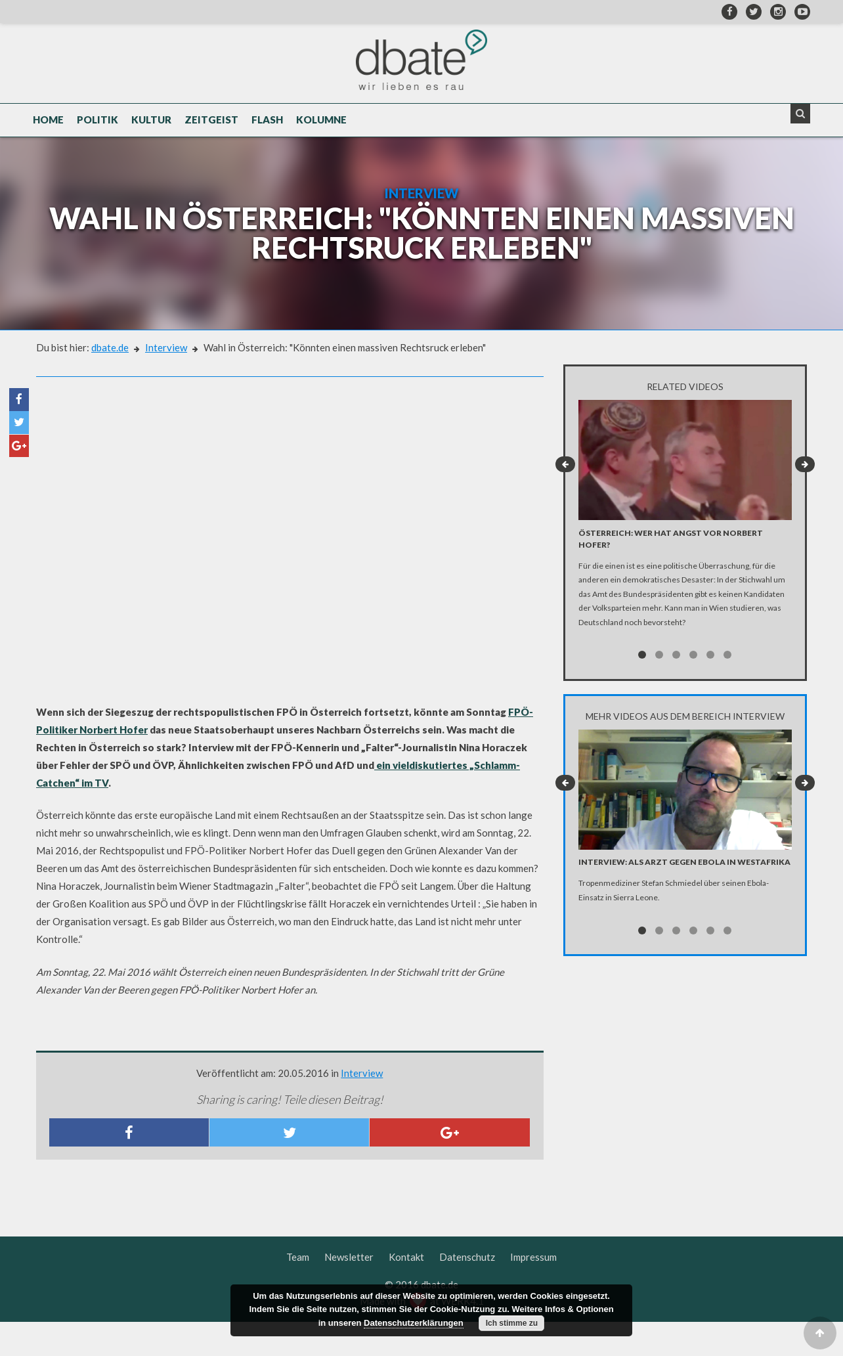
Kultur (151, 126)
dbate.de (110, 381)
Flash (267, 126)
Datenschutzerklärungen (414, 1323)
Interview (166, 381)
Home (48, 126)
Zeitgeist (211, 126)
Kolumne (321, 126)
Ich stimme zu (512, 1323)
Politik (97, 126)
